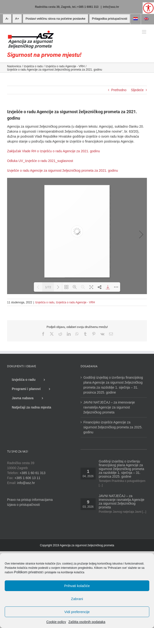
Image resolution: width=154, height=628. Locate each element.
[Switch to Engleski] (146, 19)
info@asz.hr (111, 7)
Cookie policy (56, 622)
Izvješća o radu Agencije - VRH (75, 302)
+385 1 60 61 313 (32, 473)
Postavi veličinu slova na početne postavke (55, 18)
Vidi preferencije (77, 612)
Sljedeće (137, 90)
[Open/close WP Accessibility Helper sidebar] (148, 8)
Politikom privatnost (28, 572)
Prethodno (119, 90)
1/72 (48, 287)
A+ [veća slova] (17, 18)
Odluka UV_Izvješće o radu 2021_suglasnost (40, 161)
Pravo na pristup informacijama (30, 500)
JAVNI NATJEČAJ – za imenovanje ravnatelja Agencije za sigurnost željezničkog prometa (109, 407)
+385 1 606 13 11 (27, 478)
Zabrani (77, 599)
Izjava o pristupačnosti (23, 505)
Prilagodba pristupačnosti (109, 18)
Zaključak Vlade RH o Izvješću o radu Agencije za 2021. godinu (53, 151)
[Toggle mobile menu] (144, 31)
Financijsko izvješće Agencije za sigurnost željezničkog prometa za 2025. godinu (112, 427)
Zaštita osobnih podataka (86, 622)
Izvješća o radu (44, 302)
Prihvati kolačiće (77, 586)
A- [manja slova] (7, 18)
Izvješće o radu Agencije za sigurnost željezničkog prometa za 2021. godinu (62, 170)
